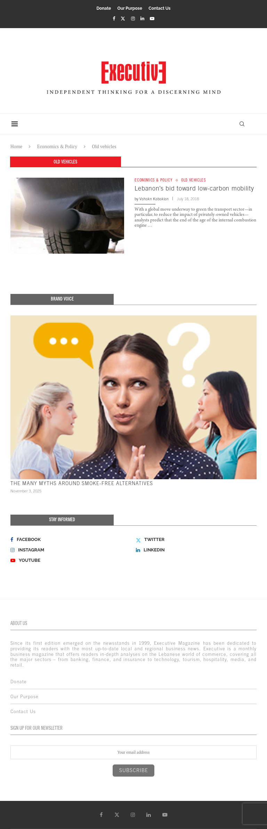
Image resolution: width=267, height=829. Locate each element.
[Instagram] (133, 18)
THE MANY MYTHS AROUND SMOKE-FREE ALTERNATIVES (81, 483)
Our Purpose (130, 8)
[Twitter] (123, 18)
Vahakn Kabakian (154, 199)
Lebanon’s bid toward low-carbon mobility (194, 188)
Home (16, 146)
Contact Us (159, 8)
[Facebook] (114, 18)
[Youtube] (152, 18)
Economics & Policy (57, 146)
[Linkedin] (142, 18)
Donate (103, 8)
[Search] (240, 124)
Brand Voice (62, 299)
